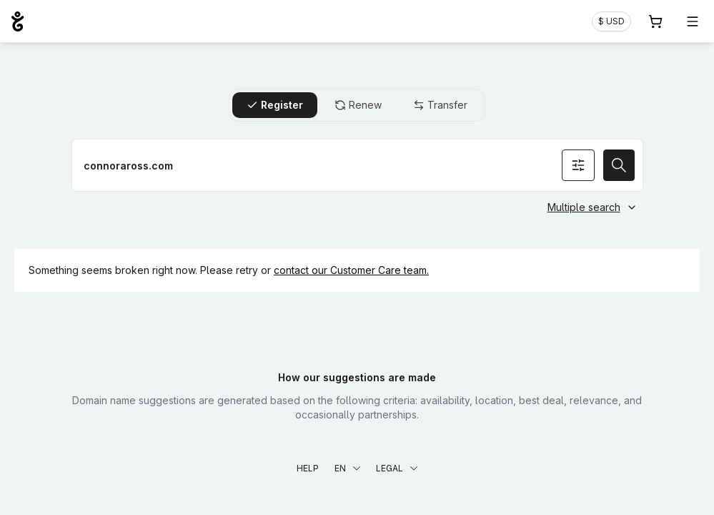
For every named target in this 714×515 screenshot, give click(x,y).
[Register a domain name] (357, 165)
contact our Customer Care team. (351, 270)
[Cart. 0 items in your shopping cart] (655, 21)
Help (308, 468)
